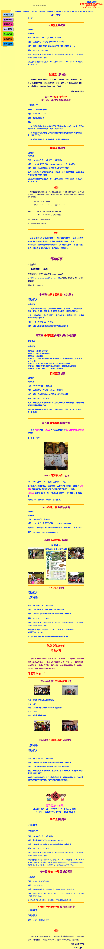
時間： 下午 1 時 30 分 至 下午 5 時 (40, 322)
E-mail (31, 278)
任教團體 (50, 11)
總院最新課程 (92, 2)
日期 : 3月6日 (33, 711)
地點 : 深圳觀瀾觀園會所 (37, 715)
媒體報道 (58, 11)
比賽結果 (31, 33)
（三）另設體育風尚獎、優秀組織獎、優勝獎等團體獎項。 (49, 139)
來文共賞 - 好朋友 (34, 438)
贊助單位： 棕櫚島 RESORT (38, 351)
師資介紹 (26, 11)
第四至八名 (32, 632)
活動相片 (31, 378)
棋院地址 (42, 11)
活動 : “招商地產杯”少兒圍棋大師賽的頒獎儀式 (45, 708)
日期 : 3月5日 (33, 704)
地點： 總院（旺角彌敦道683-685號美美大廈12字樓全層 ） (49, 326)
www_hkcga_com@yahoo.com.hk (47, 278)
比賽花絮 (74, 11)
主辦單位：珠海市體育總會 (37, 109)
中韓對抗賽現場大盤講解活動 (41, 700)
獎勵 (29, 122)
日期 (47, 549)
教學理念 (18, 11)
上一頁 (30, 18)
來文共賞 (82, 11)
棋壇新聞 (66, 11)
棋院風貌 (34, 11)
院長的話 (90, 11)
